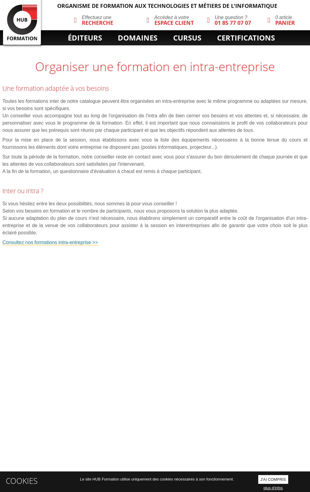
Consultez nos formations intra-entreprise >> (50, 242)
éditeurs (85, 38)
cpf (178, 48)
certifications (246, 38)
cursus (187, 38)
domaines (137, 38)
